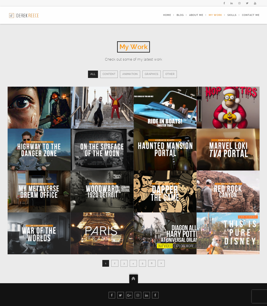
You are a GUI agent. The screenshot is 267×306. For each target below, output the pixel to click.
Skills (232, 15)
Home (167, 15)
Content (109, 74)
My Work (215, 15)
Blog (180, 15)
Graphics (151, 74)
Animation (130, 74)
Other (170, 74)
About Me (196, 15)
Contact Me (251, 15)
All (93, 74)
